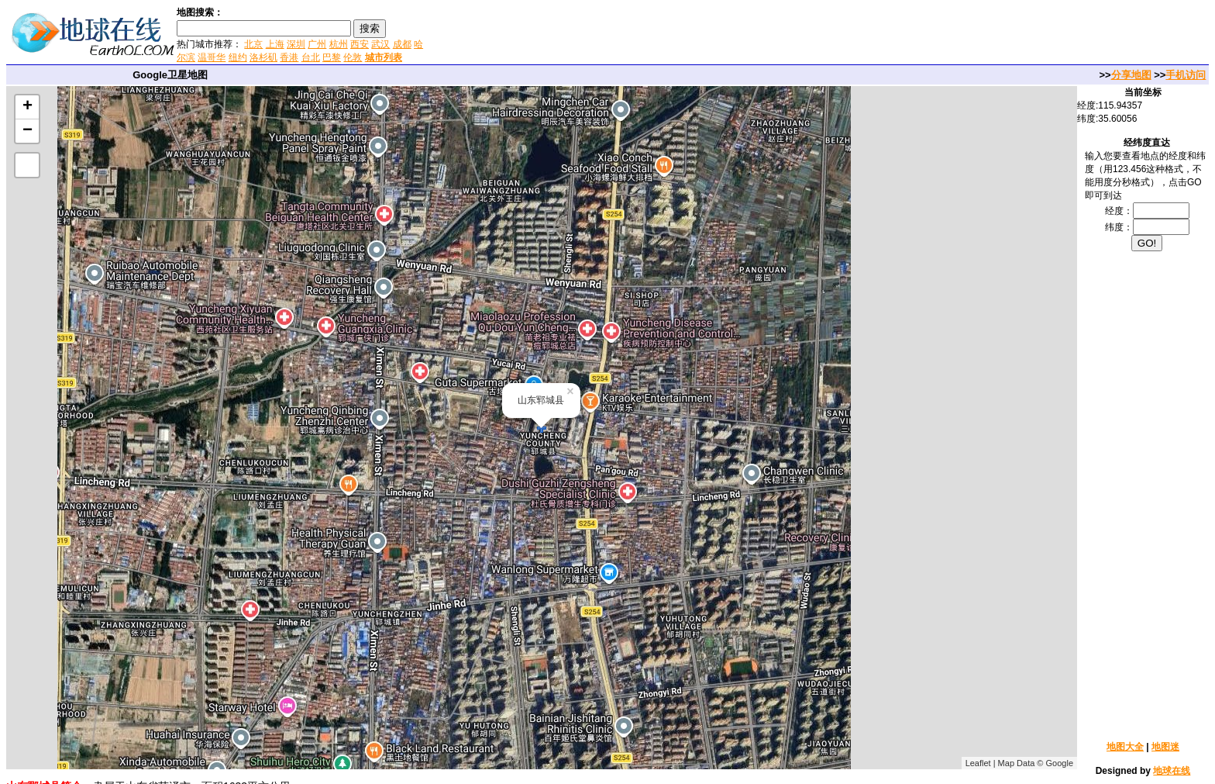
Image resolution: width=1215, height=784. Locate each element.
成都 (402, 44)
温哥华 (211, 57)
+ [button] (27, 107)
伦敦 (352, 57)
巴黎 (331, 57)
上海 (275, 44)
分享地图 (1131, 75)
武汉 (380, 44)
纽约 (238, 57)
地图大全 (1125, 746)
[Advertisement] (611, 34)
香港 (289, 57)
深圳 (296, 44)
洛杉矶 (263, 57)
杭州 (338, 44)
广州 (317, 44)
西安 (359, 44)
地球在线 (1171, 770)
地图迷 (1165, 746)
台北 (310, 57)
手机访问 (1185, 75)
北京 (253, 44)
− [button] (27, 131)
